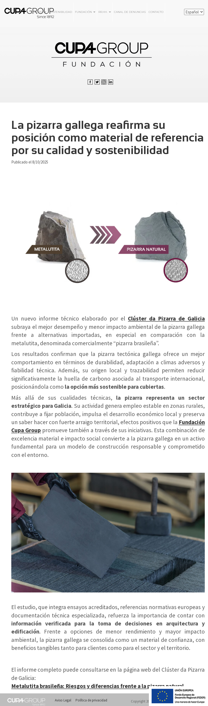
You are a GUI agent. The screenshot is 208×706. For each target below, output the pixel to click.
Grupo (39, 12)
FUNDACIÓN (85, 12)
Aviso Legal (63, 700)
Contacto (156, 12)
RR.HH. (104, 12)
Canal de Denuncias (130, 12)
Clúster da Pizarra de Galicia (166, 318)
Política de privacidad (91, 700)
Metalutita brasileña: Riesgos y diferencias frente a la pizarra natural (97, 686)
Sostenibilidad (60, 12)
